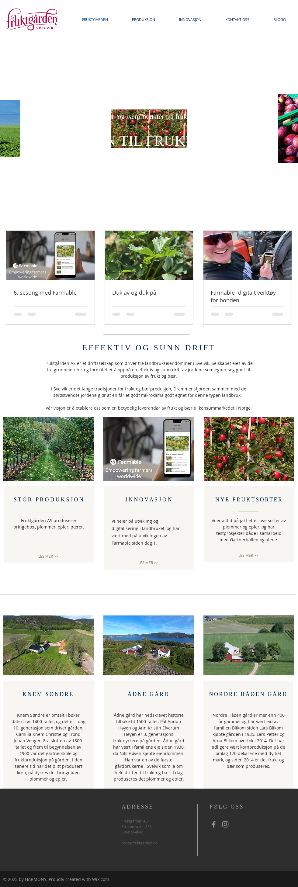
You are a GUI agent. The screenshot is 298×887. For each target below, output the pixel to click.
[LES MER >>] (48, 556)
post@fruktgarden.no (140, 842)
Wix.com (100, 879)
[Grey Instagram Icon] (225, 824)
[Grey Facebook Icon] (214, 824)
